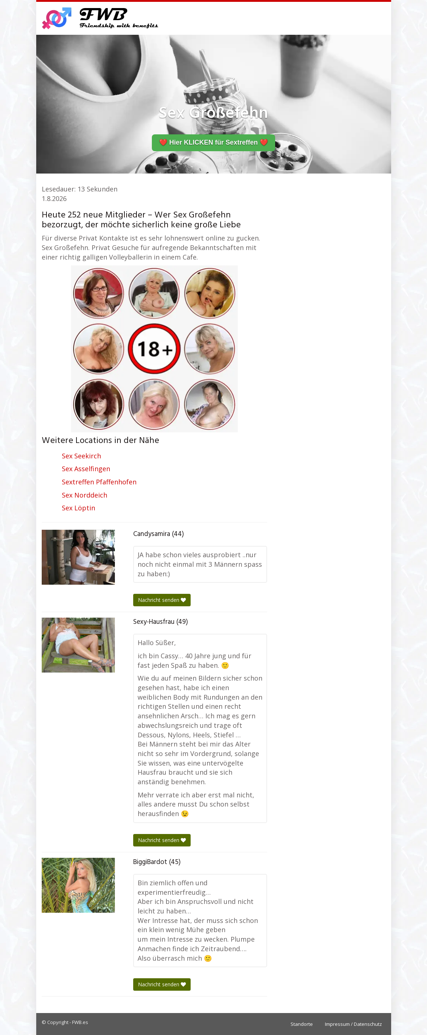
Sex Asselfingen (86, 468)
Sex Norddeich (84, 495)
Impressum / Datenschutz (353, 1024)
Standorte (302, 1024)
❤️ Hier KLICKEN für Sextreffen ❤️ (213, 142)
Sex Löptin (78, 507)
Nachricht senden (162, 599)
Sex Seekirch (81, 455)
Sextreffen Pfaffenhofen (99, 481)
